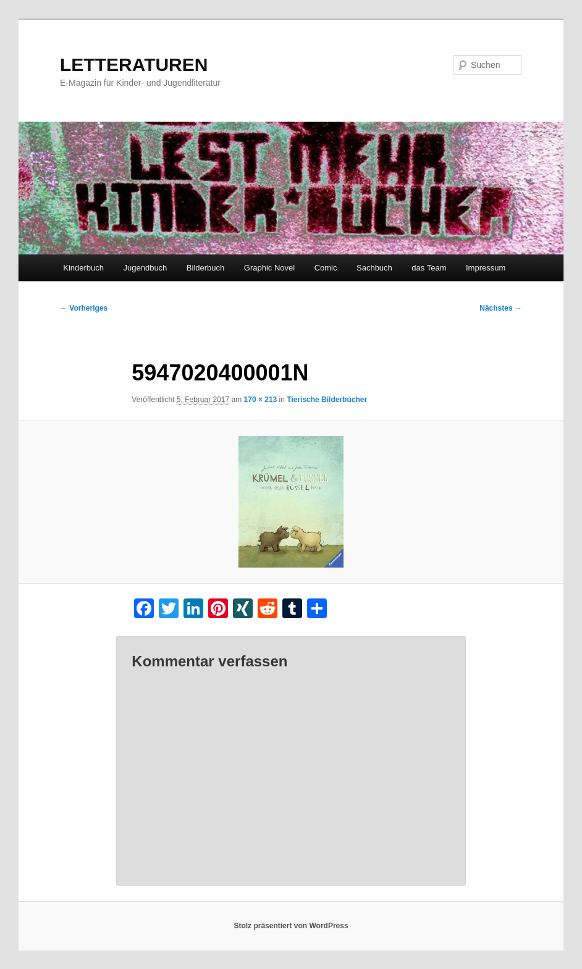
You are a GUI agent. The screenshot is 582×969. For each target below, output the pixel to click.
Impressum (485, 267)
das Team (428, 267)
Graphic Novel (269, 267)
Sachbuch (374, 267)
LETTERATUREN (134, 64)
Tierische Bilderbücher (327, 399)
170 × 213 (260, 399)
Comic (325, 267)
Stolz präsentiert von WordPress (291, 925)
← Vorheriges (84, 308)
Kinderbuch (83, 267)
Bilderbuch (205, 267)
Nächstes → (500, 308)
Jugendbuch (145, 267)
